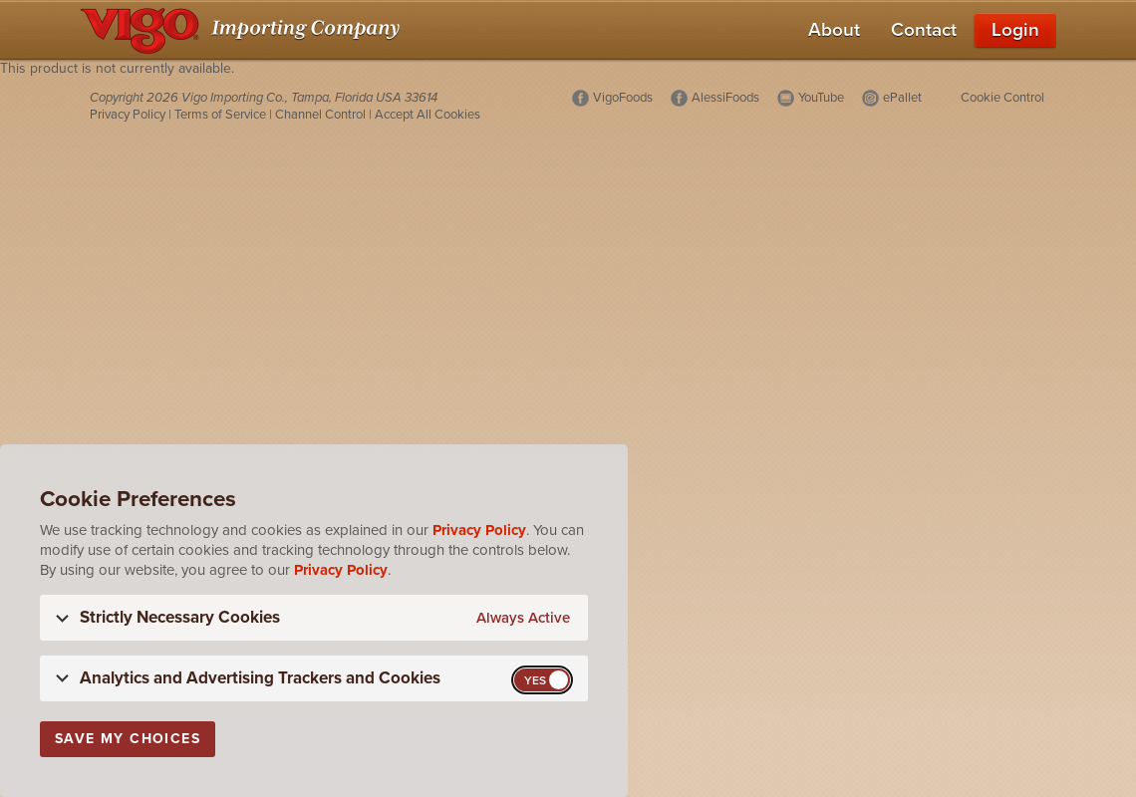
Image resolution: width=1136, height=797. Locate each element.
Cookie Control (1002, 98)
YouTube (821, 98)
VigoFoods (623, 98)
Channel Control (320, 115)
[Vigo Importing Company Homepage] (244, 30)
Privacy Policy (127, 115)
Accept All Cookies (427, 115)
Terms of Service (220, 115)
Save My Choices (127, 738)
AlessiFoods (725, 98)
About (834, 30)
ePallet (902, 98)
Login (1015, 30)
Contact (924, 30)
